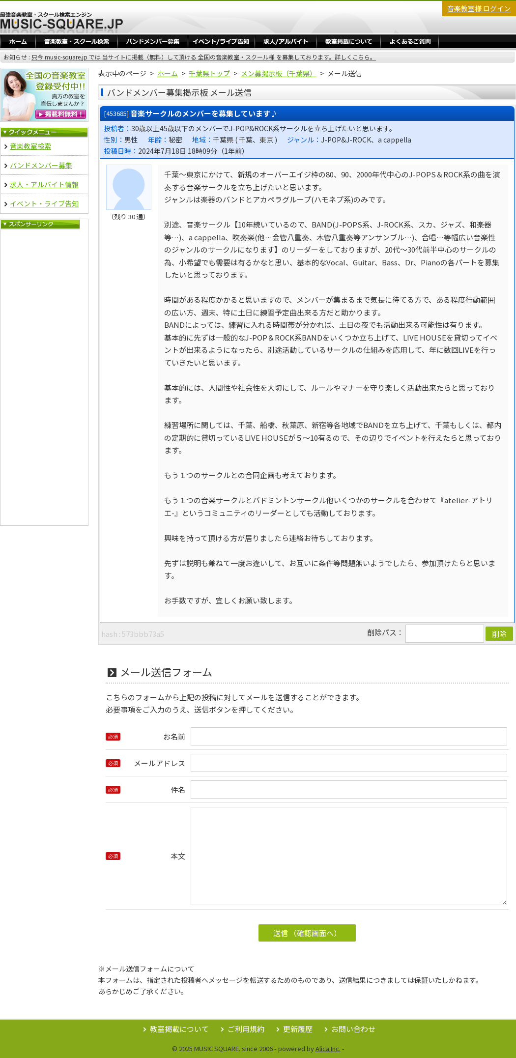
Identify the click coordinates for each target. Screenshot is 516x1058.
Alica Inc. (328, 1048)
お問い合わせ (353, 1029)
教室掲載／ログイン (348, 41)
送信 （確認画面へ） (307, 933)
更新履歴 (298, 1029)
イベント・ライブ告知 (221, 41)
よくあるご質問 (409, 41)
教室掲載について (179, 1029)
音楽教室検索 (30, 146)
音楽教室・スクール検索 (76, 41)
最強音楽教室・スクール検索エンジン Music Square (61, 22)
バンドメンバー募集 (152, 41)
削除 (499, 634)
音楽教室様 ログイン (479, 8)
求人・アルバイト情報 (286, 41)
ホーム (18, 41)
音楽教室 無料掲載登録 (44, 95)
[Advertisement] (44, 377)
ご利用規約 (246, 1029)
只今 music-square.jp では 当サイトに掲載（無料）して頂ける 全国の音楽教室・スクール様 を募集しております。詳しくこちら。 (203, 57)
